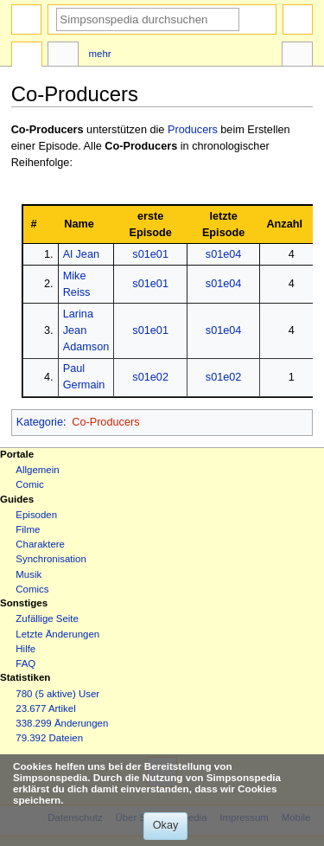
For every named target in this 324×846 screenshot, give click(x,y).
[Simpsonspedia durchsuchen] (147, 19)
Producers (193, 130)
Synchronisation (51, 559)
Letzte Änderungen (57, 634)
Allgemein (37, 470)
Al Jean (81, 254)
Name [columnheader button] (79, 224)
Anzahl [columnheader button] (284, 224)
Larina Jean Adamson (86, 330)
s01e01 (150, 254)
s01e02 (150, 377)
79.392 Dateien (49, 738)
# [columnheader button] (34, 224)
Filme (28, 529)
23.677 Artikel (45, 708)
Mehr (100, 53)
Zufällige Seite (47, 618)
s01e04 (224, 254)
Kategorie (39, 422)
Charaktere (40, 544)
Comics (32, 589)
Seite (26, 56)
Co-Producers (47, 130)
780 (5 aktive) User (57, 694)
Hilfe (25, 649)
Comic (29, 484)
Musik (28, 574)
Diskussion (63, 56)
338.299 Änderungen (62, 723)
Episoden (36, 515)
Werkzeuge (297, 56)
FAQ (25, 663)
